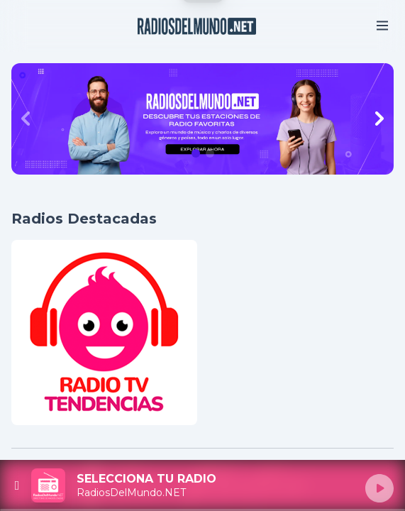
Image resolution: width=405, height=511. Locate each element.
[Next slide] (379, 118)
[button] (196, 153)
